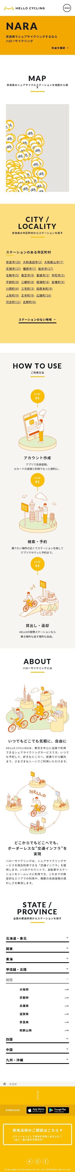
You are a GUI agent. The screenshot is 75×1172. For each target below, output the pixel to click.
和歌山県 (26, 1030)
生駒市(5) (12, 275)
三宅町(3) (27, 289)
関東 (9, 948)
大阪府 (24, 989)
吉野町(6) (29, 302)
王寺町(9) (27, 295)
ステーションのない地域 (35, 319)
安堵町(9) (58, 282)
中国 (9, 1049)
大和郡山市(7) (53, 262)
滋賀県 (24, 1014)
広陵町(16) (43, 295)
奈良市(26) (13, 262)
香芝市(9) (27, 275)
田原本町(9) (44, 289)
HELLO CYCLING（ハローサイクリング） (24, 9)
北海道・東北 (16, 938)
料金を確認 (58, 47)
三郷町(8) (27, 282)
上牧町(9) (12, 295)
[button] (30, 133)
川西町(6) (12, 289)
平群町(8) (12, 282)
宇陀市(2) (58, 275)
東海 (9, 959)
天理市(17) (13, 269)
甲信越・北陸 (16, 969)
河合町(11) (13, 302)
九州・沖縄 (14, 1060)
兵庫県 (24, 1006)
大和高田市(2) (32, 262)
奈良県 (24, 1022)
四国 (9, 1039)
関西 (9, 979)
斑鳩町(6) (43, 282)
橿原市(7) (29, 269)
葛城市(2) (43, 275)
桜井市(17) (45, 269)
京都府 (24, 998)
